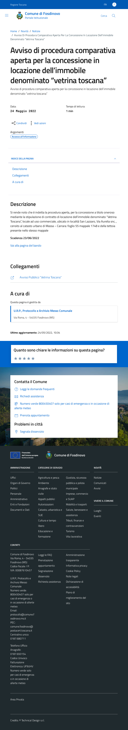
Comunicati (100, 483)
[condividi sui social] (18, 123)
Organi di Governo (20, 483)
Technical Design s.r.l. (33, 720)
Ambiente (43, 483)
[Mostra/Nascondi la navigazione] (7, 15)
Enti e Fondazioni (19, 504)
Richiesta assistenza (49, 582)
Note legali (72, 576)
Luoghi (97, 511)
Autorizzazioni (46, 504)
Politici (14, 488)
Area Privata (17, 699)
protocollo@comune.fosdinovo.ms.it (22, 616)
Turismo (70, 531)
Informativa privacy (76, 566)
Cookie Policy (73, 571)
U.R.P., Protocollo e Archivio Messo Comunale (43, 310)
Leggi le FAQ (45, 555)
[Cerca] (114, 16)
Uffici (13, 478)
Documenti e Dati (20, 510)
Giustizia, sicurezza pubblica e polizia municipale (76, 483)
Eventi (97, 516)
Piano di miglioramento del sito (76, 597)
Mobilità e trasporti (76, 504)
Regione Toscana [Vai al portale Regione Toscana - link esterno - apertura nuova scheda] (18, 4)
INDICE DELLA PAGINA (64, 159)
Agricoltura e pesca (48, 478)
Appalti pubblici (46, 499)
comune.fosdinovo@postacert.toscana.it (21, 628)
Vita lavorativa (74, 536)
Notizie (98, 478)
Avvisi (97, 488)
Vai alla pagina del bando (25, 245)
